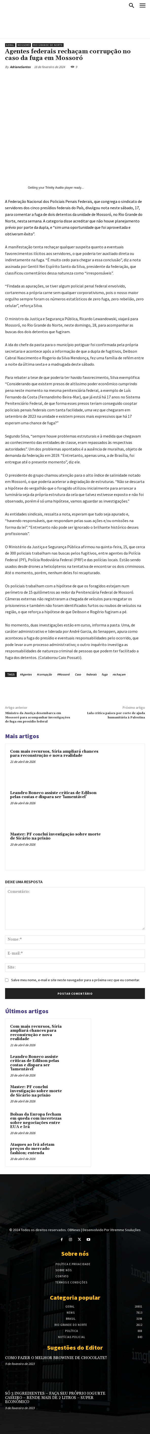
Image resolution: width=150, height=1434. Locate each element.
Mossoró (23, 45)
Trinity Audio (54, 187)
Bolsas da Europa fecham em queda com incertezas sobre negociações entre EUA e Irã (36, 1121)
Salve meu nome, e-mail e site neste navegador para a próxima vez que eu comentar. (75, 980)
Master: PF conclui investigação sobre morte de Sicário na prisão (55, 836)
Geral (10, 45)
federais (91, 674)
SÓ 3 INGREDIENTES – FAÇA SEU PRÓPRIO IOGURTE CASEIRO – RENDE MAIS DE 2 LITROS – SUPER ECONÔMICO (55, 1397)
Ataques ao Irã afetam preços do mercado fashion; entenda (32, 1148)
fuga (104, 674)
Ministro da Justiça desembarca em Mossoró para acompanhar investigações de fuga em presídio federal (37, 717)
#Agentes (26, 674)
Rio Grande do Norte (48, 45)
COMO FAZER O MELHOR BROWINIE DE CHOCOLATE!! (56, 1358)
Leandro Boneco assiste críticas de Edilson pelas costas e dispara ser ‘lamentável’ (53, 795)
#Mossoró (63, 674)
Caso (78, 674)
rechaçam (119, 674)
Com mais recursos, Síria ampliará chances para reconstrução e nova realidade (54, 753)
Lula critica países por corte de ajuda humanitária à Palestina (116, 715)
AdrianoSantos (20, 67)
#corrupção (44, 674)
